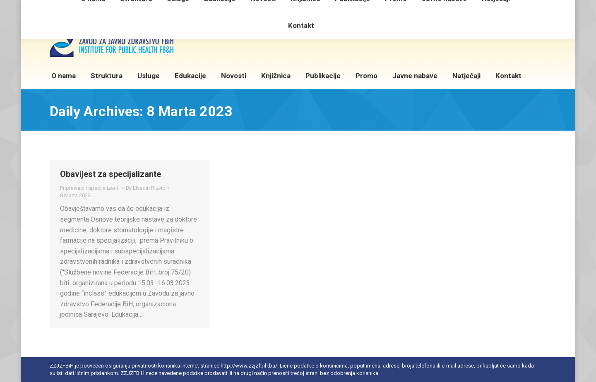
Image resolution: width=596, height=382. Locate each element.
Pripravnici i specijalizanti (90, 188)
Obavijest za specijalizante (110, 174)
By (145, 188)
